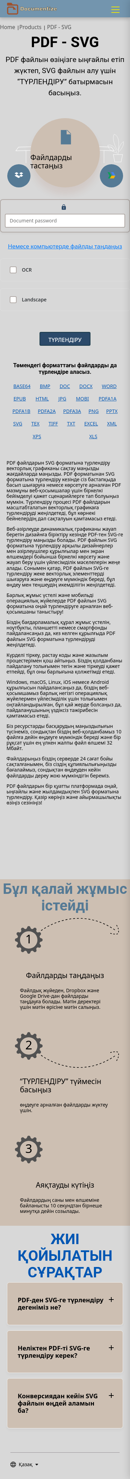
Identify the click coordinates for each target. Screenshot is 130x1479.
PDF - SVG (59, 27)
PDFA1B (21, 411)
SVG (17, 423)
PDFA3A (72, 411)
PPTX (112, 411)
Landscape (34, 299)
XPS (37, 436)
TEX (35, 423)
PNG (93, 411)
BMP (45, 386)
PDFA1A (107, 399)
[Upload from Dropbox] (19, 175)
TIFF (53, 423)
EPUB (20, 399)
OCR (27, 270)
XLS (93, 436)
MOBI (82, 399)
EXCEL (91, 423)
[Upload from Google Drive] (111, 175)
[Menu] (115, 9)
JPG (62, 399)
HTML (42, 399)
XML (112, 423)
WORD (109, 386)
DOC (65, 386)
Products (30, 27)
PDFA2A (47, 411)
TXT (71, 423)
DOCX (86, 386)
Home (7, 27)
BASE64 (22, 386)
